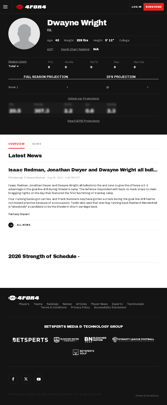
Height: (98, 40)
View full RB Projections (83, 124)
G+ (39, 379)
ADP (50, 49)
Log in (136, 7)
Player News (99, 304)
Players (24, 304)
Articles (81, 304)
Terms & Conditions (54, 307)
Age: (50, 40)
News (36, 146)
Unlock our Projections (83, 101)
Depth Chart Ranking (75, 49)
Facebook (13, 379)
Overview (16, 146)
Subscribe (154, 7)
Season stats (17, 61)
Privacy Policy (80, 307)
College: (124, 40)
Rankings (53, 304)
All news (24, 228)
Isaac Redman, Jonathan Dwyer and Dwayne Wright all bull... (82, 172)
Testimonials (135, 304)
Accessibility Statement (110, 307)
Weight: (69, 40)
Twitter (26, 379)
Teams (38, 304)
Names (67, 304)
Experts (117, 304)
